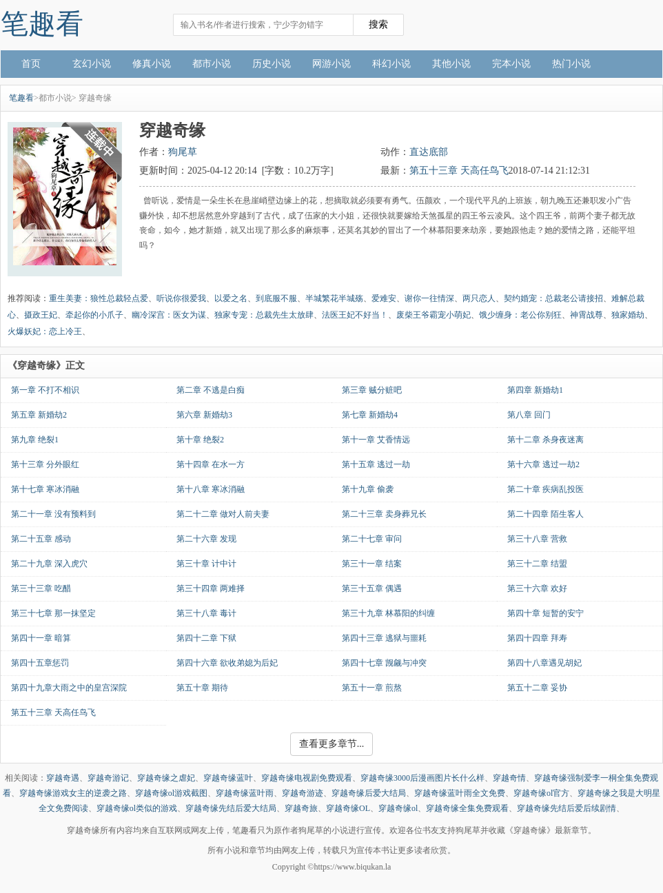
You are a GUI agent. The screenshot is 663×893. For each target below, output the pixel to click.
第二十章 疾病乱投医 (545, 489)
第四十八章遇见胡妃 (544, 663)
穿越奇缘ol (398, 808)
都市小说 (211, 64)
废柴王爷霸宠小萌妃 (433, 315)
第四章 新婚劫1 (535, 390)
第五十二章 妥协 (537, 687)
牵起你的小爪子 (94, 315)
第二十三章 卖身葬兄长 (384, 514)
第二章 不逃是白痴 (210, 390)
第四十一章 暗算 (41, 638)
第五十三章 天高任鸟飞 (459, 170)
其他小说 (451, 64)
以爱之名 (230, 298)
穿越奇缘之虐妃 (166, 778)
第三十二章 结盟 (537, 563)
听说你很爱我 (181, 298)
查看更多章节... (332, 744)
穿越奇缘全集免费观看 (467, 808)
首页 (31, 64)
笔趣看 (42, 23)
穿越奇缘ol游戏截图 (171, 793)
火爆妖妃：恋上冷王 (45, 331)
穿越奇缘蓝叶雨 (245, 793)
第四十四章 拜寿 (537, 638)
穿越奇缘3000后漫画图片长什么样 (422, 778)
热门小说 (571, 64)
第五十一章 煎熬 (372, 687)
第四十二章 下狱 (206, 638)
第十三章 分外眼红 (45, 464)
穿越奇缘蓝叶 (228, 778)
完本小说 (511, 64)
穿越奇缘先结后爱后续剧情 (566, 808)
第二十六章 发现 (206, 539)
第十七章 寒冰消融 (45, 489)
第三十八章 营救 (537, 539)
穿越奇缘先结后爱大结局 (230, 808)
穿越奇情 (509, 778)
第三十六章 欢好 (537, 588)
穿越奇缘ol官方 (541, 793)
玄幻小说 (91, 64)
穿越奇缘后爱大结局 (369, 793)
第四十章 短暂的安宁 (545, 613)
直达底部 (428, 152)
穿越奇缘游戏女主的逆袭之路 (73, 793)
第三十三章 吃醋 (41, 588)
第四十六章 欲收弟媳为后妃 (227, 663)
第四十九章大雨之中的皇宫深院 (69, 687)
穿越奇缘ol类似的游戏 (136, 808)
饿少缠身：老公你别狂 (520, 315)
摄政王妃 (40, 315)
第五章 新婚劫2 (39, 415)
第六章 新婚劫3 (204, 415)
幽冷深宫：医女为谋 (169, 315)
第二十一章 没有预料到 (53, 514)
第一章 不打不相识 (45, 390)
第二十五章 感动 (41, 539)
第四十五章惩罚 (40, 663)
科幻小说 (391, 64)
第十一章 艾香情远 (376, 439)
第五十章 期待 (202, 687)
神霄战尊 (586, 315)
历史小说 (271, 64)
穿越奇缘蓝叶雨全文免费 (459, 793)
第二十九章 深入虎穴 (49, 563)
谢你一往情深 (429, 298)
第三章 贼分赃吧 (372, 390)
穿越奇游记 (108, 778)
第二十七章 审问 (372, 539)
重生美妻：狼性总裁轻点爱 (98, 298)
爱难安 (383, 298)
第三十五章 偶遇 (372, 588)
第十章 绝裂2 (200, 439)
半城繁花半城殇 (334, 298)
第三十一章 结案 (372, 563)
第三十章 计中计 (206, 563)
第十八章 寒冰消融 (210, 489)
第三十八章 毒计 (206, 613)
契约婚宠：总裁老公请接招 (553, 298)
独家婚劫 (627, 315)
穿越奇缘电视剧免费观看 (306, 778)
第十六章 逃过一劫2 (543, 464)
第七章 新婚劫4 (370, 415)
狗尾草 (182, 152)
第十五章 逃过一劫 (376, 464)
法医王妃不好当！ (355, 315)
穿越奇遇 (62, 778)
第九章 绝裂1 (35, 439)
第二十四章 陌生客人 (545, 514)
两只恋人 (479, 298)
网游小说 (331, 64)
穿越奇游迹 (302, 793)
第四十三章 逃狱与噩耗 (384, 638)
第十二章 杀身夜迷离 (545, 439)
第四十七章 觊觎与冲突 (384, 663)
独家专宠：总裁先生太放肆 (264, 315)
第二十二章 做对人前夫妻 (222, 514)
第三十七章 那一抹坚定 (53, 613)
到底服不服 (276, 298)
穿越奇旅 (301, 808)
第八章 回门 (529, 415)
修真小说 (151, 64)
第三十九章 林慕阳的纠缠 (388, 613)
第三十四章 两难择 (210, 588)
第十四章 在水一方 (210, 464)
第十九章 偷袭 (368, 489)
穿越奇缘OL (348, 808)
